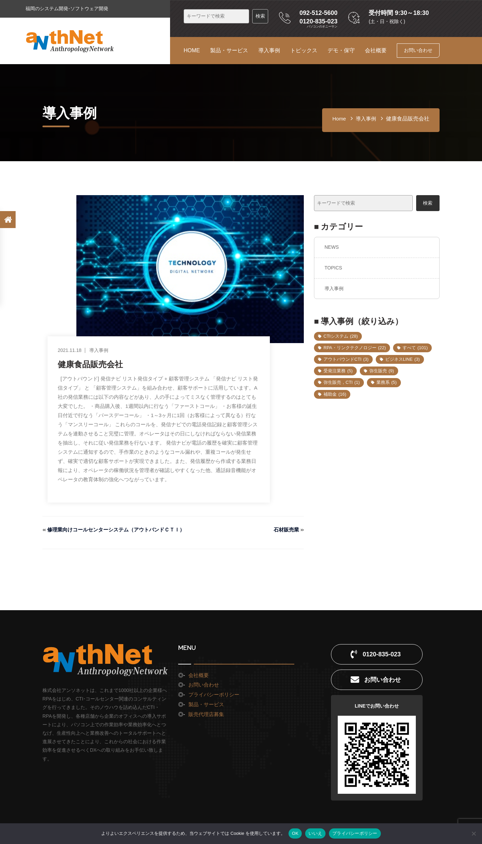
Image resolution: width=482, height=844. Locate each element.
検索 (427, 203)
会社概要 (376, 50)
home (339, 118)
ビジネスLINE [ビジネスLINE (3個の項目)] (402, 359)
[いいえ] (473, 833)
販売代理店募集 (206, 714)
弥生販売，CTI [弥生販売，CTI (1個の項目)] (341, 382)
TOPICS (333, 267)
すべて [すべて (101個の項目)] (415, 347)
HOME (192, 50)
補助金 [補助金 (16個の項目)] (334, 394)
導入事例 (269, 50)
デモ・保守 (341, 50)
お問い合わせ (418, 50)
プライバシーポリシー (213, 694)
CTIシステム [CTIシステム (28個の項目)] (340, 336)
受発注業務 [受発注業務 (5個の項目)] (338, 371)
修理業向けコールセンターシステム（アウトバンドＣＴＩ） (120, 529)
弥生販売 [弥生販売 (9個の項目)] (381, 371)
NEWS (332, 247)
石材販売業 (285, 529)
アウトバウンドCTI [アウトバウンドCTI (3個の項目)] (346, 359)
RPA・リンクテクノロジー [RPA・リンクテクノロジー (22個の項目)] (354, 347)
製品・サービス (229, 50)
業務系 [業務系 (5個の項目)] (386, 382)
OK (295, 833)
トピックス (303, 50)
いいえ (315, 833)
